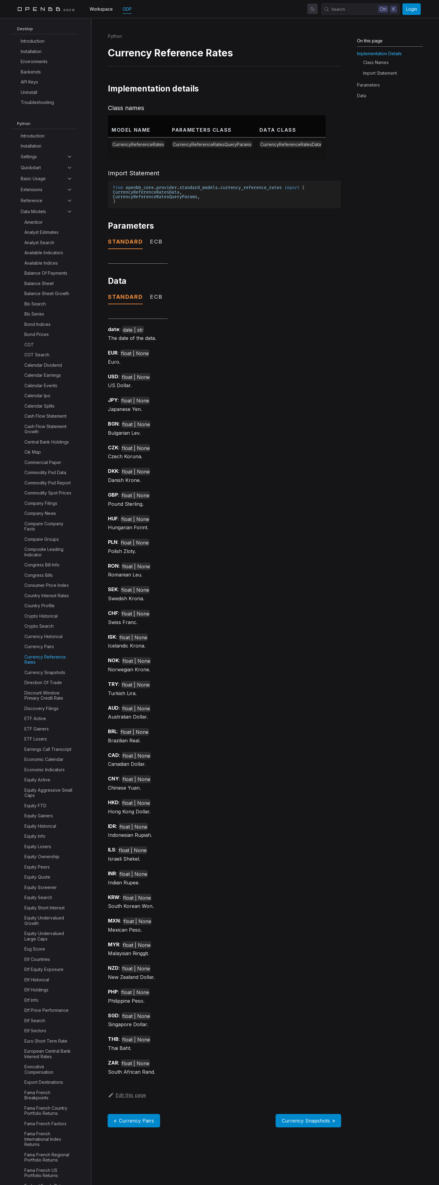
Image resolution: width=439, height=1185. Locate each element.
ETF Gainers (36, 728)
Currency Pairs (39, 646)
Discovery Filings (41, 708)
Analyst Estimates (41, 232)
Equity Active (37, 779)
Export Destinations (43, 1082)
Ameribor (33, 222)
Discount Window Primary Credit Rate (43, 695)
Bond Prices (36, 334)
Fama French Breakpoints (37, 1095)
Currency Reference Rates (45, 659)
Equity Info (34, 836)
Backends (31, 71)
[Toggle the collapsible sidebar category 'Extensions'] (69, 190)
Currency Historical (43, 636)
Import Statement (380, 73)
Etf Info (31, 1000)
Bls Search (35, 303)
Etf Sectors (35, 1030)
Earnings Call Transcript (47, 749)
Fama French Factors (45, 1123)
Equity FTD (35, 805)
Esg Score (34, 948)
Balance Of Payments (45, 273)
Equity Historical (40, 826)
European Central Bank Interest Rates (47, 1053)
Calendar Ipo (37, 395)
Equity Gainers (38, 815)
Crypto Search (39, 626)
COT (29, 344)
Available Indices (41, 263)
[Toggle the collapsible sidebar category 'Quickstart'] (69, 168)
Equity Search (38, 897)
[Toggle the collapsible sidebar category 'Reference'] (69, 200)
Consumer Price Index (46, 585)
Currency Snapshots (44, 672)
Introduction (33, 41)
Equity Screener (40, 887)
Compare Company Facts (43, 526)
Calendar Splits (39, 406)
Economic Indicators (44, 769)
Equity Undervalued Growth (44, 920)
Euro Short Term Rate (45, 1041)
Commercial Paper (42, 462)
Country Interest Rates (46, 595)
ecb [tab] (156, 241)
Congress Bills (38, 575)
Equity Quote (37, 877)
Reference (31, 200)
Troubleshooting (37, 102)
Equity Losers (37, 846)
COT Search (36, 354)
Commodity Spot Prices (47, 492)
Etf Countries (37, 959)
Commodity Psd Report (47, 482)
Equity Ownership (41, 856)
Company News (40, 513)
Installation (31, 51)
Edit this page (127, 1095)
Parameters (368, 84)
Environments (34, 61)
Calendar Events (40, 385)
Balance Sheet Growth (46, 293)
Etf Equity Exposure (43, 969)
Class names (376, 62)
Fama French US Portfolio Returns (41, 1173)
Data (361, 95)
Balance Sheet (39, 283)
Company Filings (40, 503)
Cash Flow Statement (45, 416)
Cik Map (32, 452)
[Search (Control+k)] (360, 9)
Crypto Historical (41, 616)
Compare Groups (41, 539)
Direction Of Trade (43, 682)
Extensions (31, 189)
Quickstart (31, 167)
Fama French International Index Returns (42, 1139)
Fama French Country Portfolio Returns (45, 1110)
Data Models (33, 211)
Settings (29, 156)
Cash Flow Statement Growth (45, 429)
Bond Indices (37, 324)
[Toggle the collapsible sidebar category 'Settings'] (69, 157)
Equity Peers (37, 866)
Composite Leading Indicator (43, 552)
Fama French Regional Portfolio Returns (46, 1157)
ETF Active (35, 718)
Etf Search (34, 1020)
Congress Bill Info (41, 564)
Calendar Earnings (42, 375)
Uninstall (29, 92)
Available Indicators (43, 252)
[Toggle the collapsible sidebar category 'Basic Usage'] (69, 179)
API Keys (29, 81)
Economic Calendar (43, 759)
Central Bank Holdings (46, 441)
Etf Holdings (36, 989)
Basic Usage (33, 178)
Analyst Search (39, 242)
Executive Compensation (38, 1069)
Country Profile (39, 605)
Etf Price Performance (46, 1010)
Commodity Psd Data (45, 472)
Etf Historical (36, 979)
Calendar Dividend (43, 365)
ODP (127, 9)
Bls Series (34, 313)
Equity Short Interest (44, 907)
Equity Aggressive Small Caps (48, 792)
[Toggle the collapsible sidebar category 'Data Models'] (69, 211)
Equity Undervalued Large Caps (44, 936)
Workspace (101, 9)
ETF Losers (35, 738)
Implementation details (379, 53)
